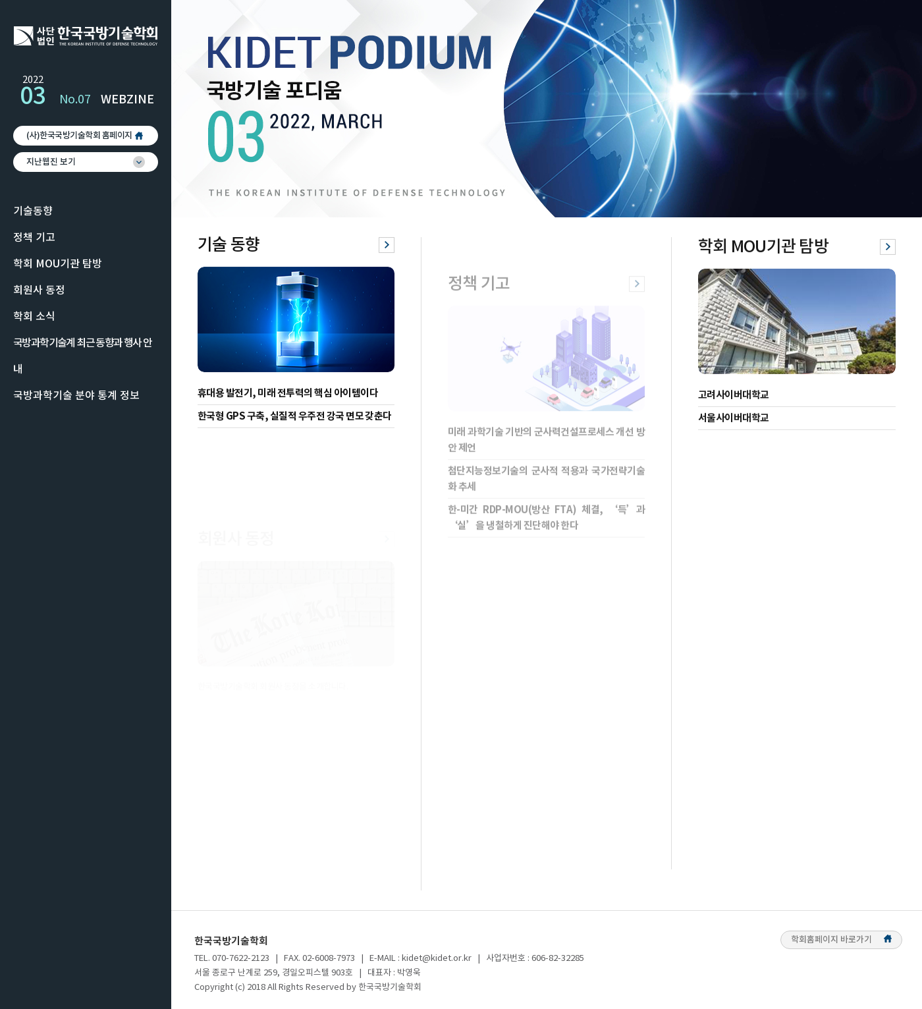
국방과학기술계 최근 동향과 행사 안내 (82, 356)
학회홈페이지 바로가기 (841, 940)
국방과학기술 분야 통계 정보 (76, 396)
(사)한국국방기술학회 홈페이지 (79, 135)
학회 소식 (34, 317)
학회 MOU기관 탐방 (57, 264)
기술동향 (33, 211)
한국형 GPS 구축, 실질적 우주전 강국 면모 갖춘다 (295, 417)
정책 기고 (34, 238)
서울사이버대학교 (733, 423)
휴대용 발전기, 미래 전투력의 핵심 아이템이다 (288, 394)
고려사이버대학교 (733, 400)
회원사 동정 (39, 290)
